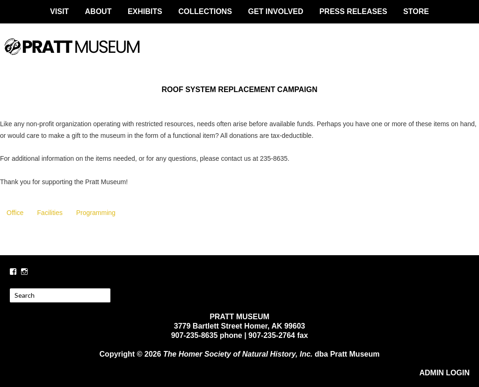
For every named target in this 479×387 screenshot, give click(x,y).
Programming (96, 212)
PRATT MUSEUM (239, 54)
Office (15, 212)
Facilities (49, 212)
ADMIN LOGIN (444, 373)
